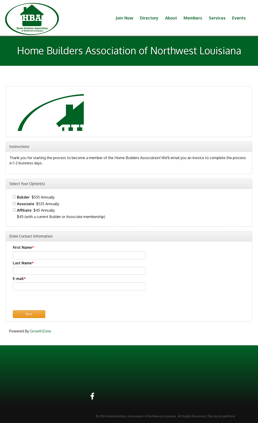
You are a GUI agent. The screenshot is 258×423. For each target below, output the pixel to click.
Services (217, 17)
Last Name (22, 263)
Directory (149, 17)
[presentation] (47, 301)
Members (193, 17)
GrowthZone (40, 331)
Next (29, 314)
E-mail (18, 278)
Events (239, 17)
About (171, 17)
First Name (22, 247)
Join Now (124, 17)
